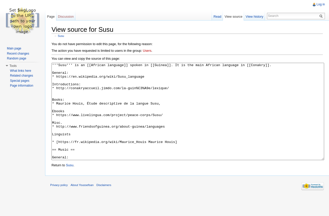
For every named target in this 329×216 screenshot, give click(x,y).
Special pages (19, 81)
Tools (13, 66)
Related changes (21, 75)
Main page (14, 48)
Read (217, 16)
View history (254, 16)
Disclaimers (103, 204)
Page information (21, 85)
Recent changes (18, 53)
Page (51, 16)
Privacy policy (59, 204)
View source (233, 16)
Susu (61, 35)
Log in (320, 4)
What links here (20, 71)
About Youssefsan (82, 204)
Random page (16, 58)
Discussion (66, 16)
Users (147, 51)
